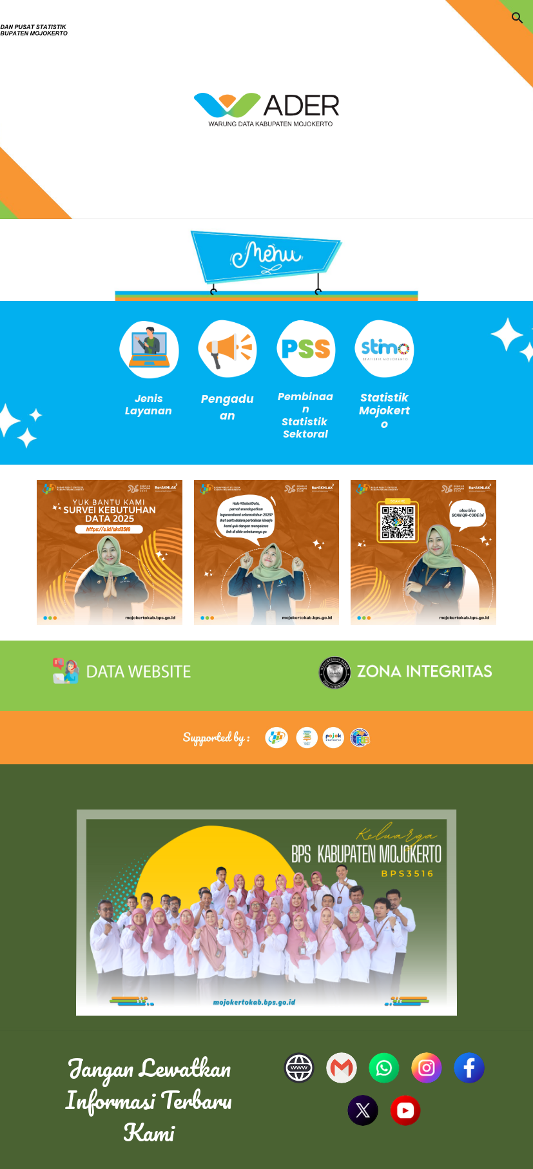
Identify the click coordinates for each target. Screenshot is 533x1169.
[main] (148, 404)
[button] (517, 18)
